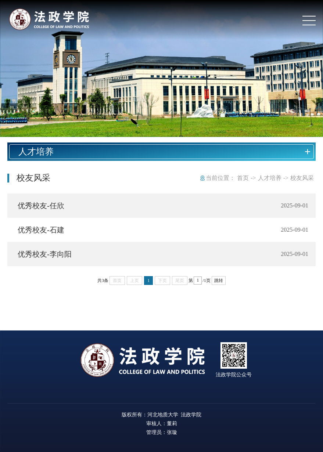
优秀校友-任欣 (41, 206)
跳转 (218, 280)
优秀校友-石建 (41, 230)
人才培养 (269, 178)
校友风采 (302, 178)
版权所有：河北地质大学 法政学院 (161, 414)
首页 (243, 178)
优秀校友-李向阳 (45, 254)
